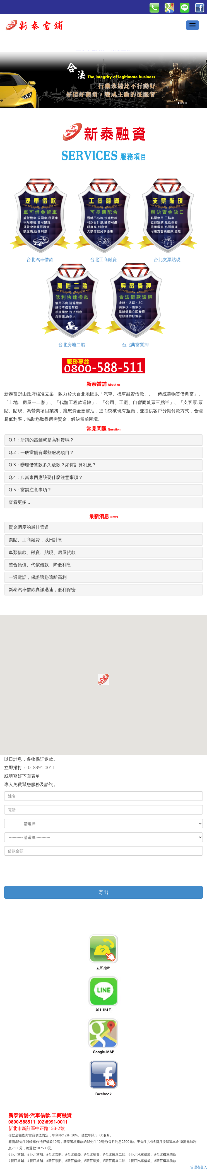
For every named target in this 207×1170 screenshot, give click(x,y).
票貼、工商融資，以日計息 (35, 540)
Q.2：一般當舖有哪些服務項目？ (41, 452)
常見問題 (103, 428)
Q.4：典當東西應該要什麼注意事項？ (46, 477)
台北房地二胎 (71, 305)
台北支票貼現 (167, 220)
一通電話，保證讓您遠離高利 (38, 577)
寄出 (103, 892)
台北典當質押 (135, 305)
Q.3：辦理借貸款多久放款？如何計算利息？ (52, 465)
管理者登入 (198, 1167)
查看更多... (19, 502)
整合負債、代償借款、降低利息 (40, 564)
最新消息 (103, 516)
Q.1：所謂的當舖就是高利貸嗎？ (41, 440)
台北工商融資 (103, 220)
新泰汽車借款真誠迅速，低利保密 (42, 589)
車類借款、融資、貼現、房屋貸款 (42, 552)
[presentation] (46, 871)
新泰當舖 (103, 383)
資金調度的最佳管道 (29, 527)
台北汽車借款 (40, 220)
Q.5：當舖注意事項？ (30, 489)
